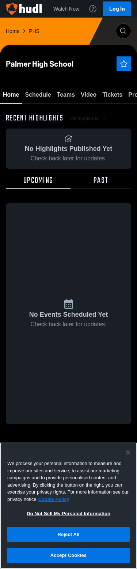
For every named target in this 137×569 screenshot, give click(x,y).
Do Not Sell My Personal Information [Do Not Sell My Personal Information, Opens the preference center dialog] (68, 513)
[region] (68, 505)
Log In (117, 9)
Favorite (59, 113)
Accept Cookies (68, 555)
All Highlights (89, 161)
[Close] (128, 453)
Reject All (68, 534)
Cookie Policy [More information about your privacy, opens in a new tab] (53, 499)
